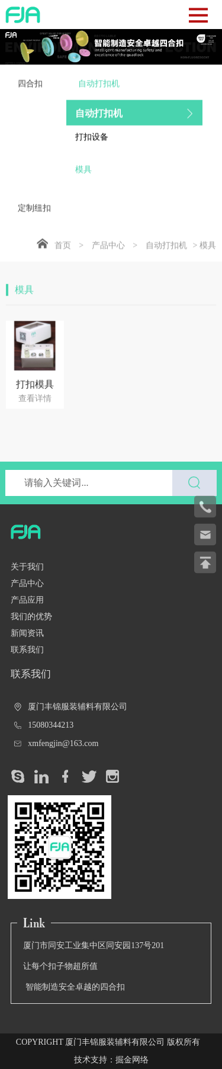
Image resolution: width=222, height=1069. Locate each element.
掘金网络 (132, 1059)
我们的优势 (31, 616)
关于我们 (27, 566)
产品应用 (27, 600)
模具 (83, 175)
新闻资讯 (27, 633)
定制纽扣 (34, 214)
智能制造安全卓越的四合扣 (74, 986)
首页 (62, 251)
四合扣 (30, 89)
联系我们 (27, 649)
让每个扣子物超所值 (60, 966)
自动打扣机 (134, 96)
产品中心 (108, 251)
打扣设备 (91, 143)
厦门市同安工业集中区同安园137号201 (93, 945)
